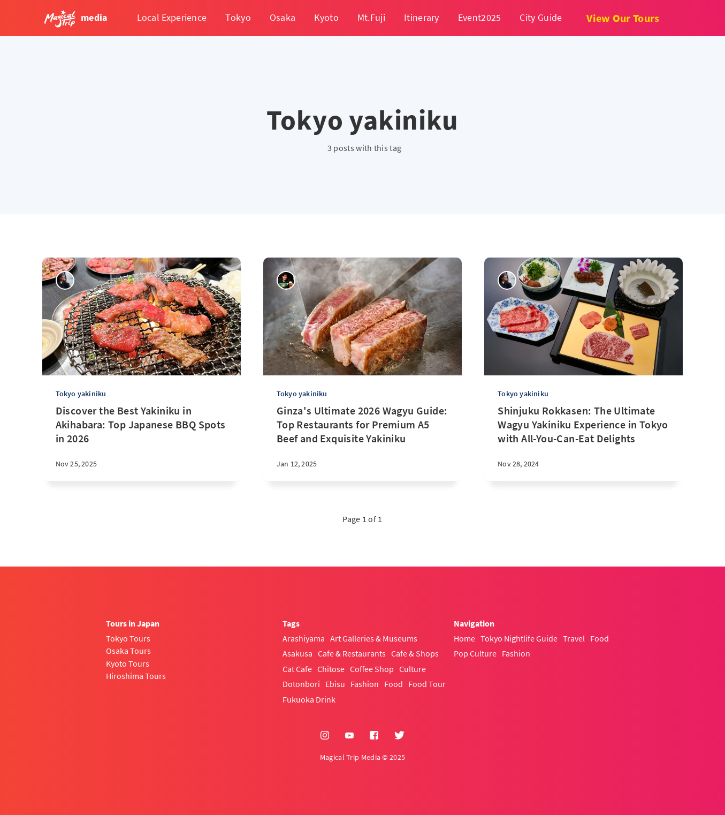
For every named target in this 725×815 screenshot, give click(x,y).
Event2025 (479, 17)
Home (464, 638)
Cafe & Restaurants (352, 653)
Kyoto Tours (127, 663)
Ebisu (335, 684)
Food (393, 684)
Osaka (283, 17)
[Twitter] (399, 736)
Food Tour (427, 684)
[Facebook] (374, 736)
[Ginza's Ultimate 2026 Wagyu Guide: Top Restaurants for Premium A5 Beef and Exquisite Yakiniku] (362, 442)
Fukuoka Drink (309, 699)
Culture (412, 669)
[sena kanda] (65, 280)
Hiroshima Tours (136, 676)
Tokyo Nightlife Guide (519, 638)
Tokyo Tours (128, 638)
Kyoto (326, 17)
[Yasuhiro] (286, 280)
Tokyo (238, 17)
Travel (574, 638)
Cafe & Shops (415, 653)
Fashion (364, 684)
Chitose (331, 669)
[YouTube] (349, 736)
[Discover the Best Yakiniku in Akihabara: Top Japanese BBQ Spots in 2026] (141, 442)
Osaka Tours (128, 650)
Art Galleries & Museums (373, 638)
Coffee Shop (372, 669)
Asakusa (297, 653)
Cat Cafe (297, 669)
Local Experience (172, 17)
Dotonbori (301, 684)
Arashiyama (304, 638)
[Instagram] (324, 736)
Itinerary (421, 17)
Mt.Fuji (371, 17)
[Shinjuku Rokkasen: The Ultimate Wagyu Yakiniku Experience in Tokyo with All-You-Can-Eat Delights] (583, 442)
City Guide (541, 17)
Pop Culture (475, 653)
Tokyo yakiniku (81, 393)
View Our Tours (622, 18)
